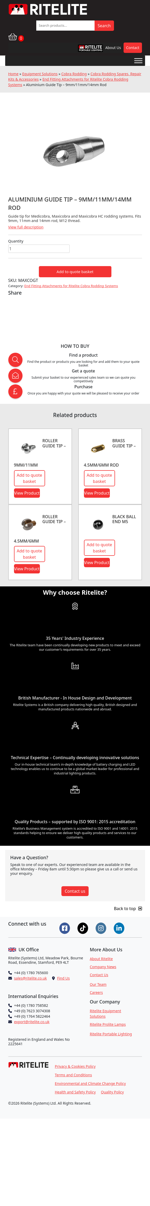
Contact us (75, 891)
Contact (132, 47)
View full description (26, 227)
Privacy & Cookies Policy (75, 1066)
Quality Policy (112, 1092)
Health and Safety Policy (75, 1092)
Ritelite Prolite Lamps (108, 1024)
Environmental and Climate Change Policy (90, 1083)
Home (13, 73)
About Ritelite (101, 958)
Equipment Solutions (40, 73)
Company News (103, 966)
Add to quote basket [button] (29, 478)
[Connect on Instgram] (101, 927)
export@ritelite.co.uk (31, 1021)
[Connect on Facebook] (65, 927)
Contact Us (99, 974)
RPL (84, 49)
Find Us (63, 978)
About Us (113, 47)
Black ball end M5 (124, 519)
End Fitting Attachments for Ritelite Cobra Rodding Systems (71, 285)
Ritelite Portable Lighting (111, 1033)
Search (104, 26)
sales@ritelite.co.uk (30, 978)
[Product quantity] (39, 249)
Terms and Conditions (73, 1074)
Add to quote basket (74, 271)
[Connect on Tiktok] (83, 927)
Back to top (128, 908)
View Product (27, 493)
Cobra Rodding (74, 73)
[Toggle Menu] (138, 60)
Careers (96, 992)
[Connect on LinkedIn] (120, 927)
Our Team (98, 984)
